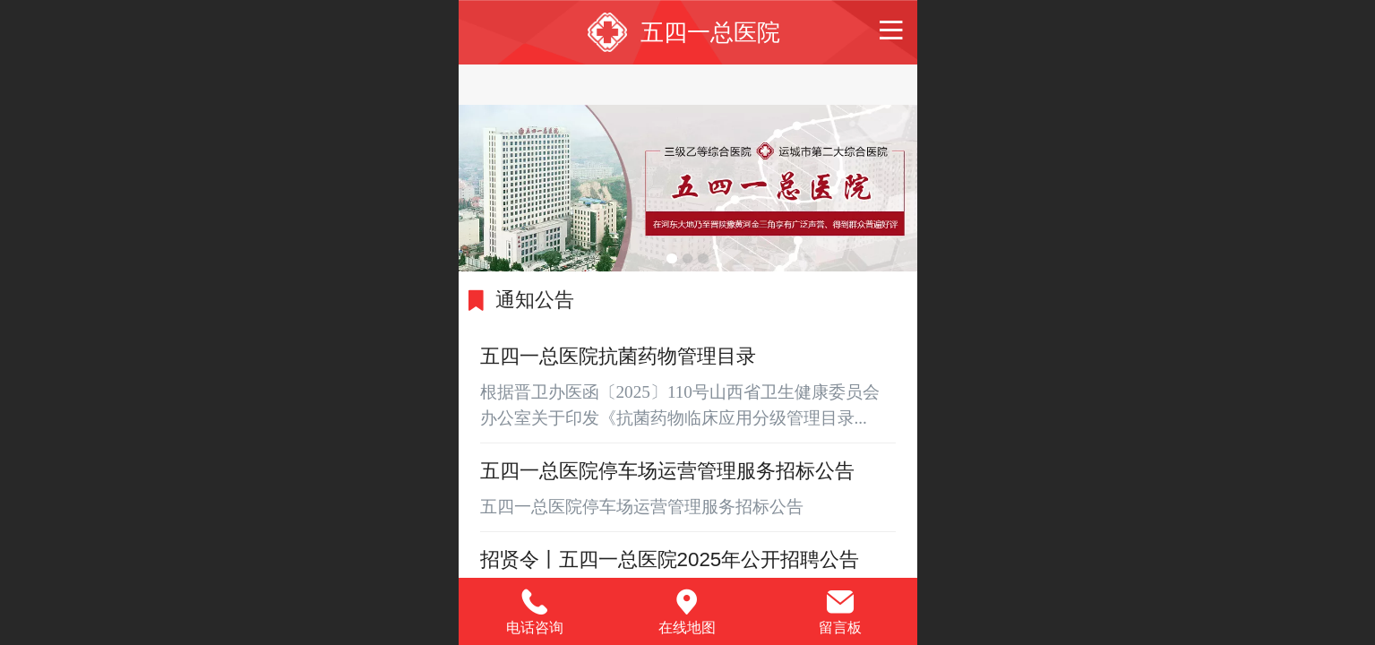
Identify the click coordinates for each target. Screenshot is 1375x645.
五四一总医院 (710, 32)
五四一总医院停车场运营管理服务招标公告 (667, 471)
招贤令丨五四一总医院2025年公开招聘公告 (670, 559)
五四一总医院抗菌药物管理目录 (618, 356)
